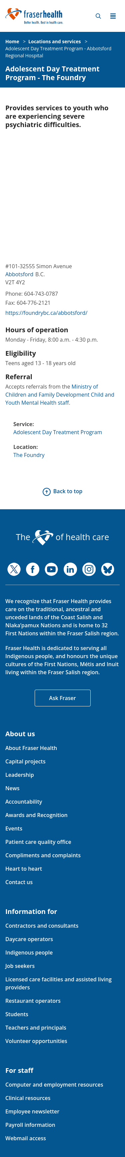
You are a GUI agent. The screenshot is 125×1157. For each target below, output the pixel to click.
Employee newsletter (32, 1111)
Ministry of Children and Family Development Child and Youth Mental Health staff (59, 394)
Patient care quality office (38, 842)
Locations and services (54, 41)
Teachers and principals (35, 1027)
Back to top (67, 491)
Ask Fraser (62, 698)
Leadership (19, 774)
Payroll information (30, 1125)
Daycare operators (29, 939)
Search (98, 16)
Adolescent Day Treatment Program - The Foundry (52, 73)
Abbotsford (19, 274)
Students (16, 1014)
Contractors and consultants (41, 925)
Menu (113, 16)
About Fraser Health (31, 748)
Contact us (19, 882)
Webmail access (25, 1138)
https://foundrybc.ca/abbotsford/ (46, 312)
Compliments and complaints (43, 855)
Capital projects (25, 761)
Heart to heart (23, 868)
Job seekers (20, 966)
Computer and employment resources (54, 1084)
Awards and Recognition (36, 815)
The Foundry (29, 455)
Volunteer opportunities (36, 1041)
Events (13, 828)
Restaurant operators (33, 1000)
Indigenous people (29, 952)
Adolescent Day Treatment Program (57, 432)
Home (12, 41)
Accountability (23, 801)
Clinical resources (27, 1098)
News (12, 788)
